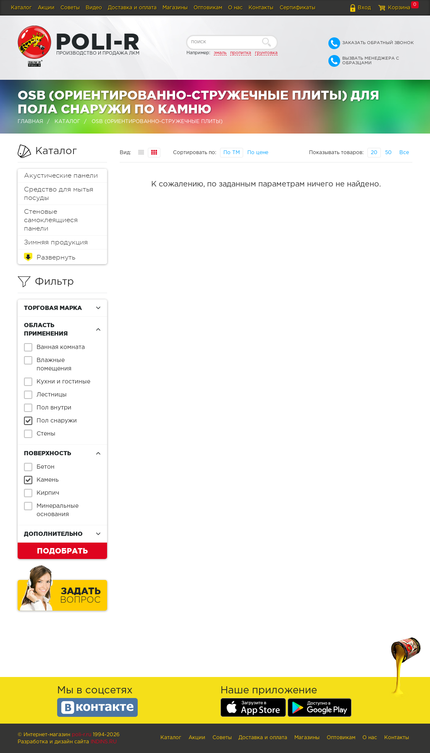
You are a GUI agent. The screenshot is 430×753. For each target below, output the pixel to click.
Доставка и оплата (132, 7)
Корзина (399, 7)
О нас (235, 7)
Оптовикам (208, 7)
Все (404, 152)
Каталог (21, 7)
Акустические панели (61, 175)
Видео (94, 7)
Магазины (175, 7)
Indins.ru (104, 742)
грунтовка (266, 53)
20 (374, 152)
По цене (257, 152)
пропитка (240, 53)
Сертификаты (297, 7)
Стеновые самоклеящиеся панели (51, 220)
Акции (46, 7)
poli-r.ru (81, 734)
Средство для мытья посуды (58, 194)
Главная (30, 121)
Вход (364, 7)
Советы (70, 7)
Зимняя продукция (56, 242)
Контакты (261, 7)
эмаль (220, 53)
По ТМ (231, 152)
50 (388, 152)
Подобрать (62, 550)
